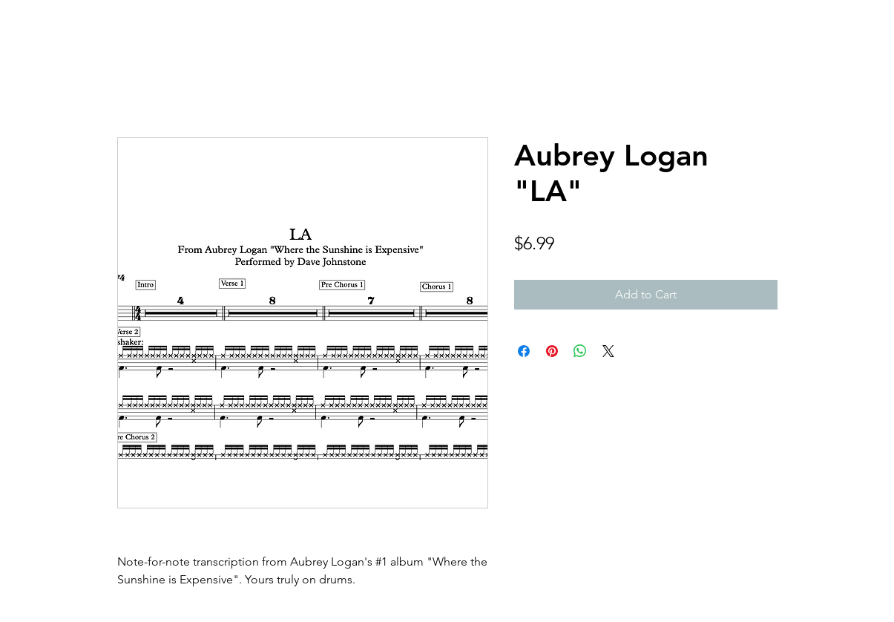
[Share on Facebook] (524, 351)
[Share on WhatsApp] (580, 351)
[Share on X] (608, 351)
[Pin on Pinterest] (552, 351)
